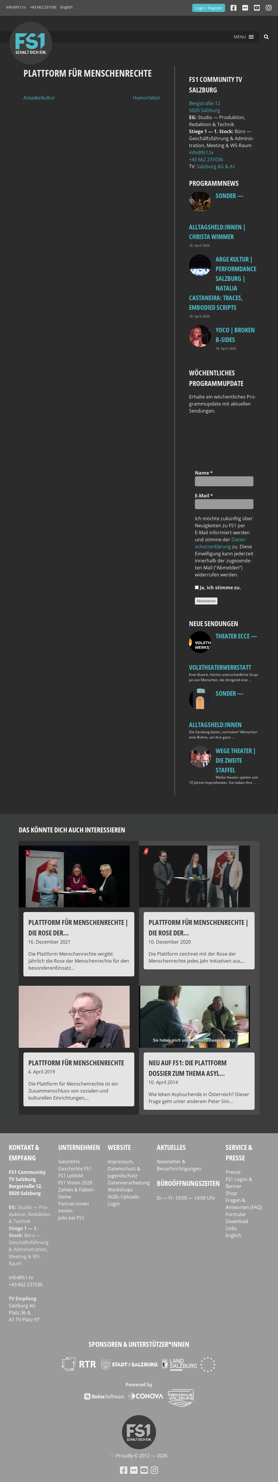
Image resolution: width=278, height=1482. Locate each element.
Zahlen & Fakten (76, 1189)
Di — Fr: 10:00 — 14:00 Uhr (186, 1198)
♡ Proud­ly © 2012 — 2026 (139, 1455)
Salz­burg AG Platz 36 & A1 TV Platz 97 (24, 1312)
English (66, 7)
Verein (65, 1211)
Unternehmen (79, 1147)
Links (231, 1228)
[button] (240, 37)
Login (114, 1204)
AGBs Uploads (123, 1197)
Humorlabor (146, 98)
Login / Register (208, 8)
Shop (231, 1193)
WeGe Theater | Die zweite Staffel (236, 760)
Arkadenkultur (39, 98)
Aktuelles (171, 1147)
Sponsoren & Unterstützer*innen (139, 1344)
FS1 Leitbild (70, 1175)
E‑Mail (204, 495)
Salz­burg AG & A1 (216, 166)
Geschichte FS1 (75, 1168)
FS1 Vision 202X (75, 1182)
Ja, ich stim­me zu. (218, 587)
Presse (233, 1172)
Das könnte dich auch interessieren (72, 829)
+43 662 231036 (43, 7)
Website (119, 1147)
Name (204, 473)
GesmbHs (69, 1161)
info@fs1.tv (16, 7)
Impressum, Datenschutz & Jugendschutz (124, 1168)
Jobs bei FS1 (71, 1218)
